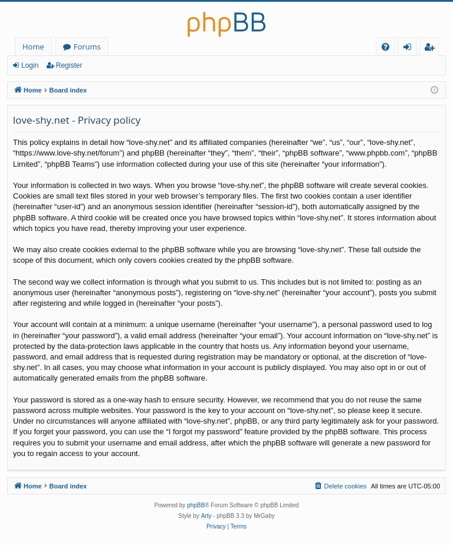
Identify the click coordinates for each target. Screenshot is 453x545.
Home (33, 46)
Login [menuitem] (409, 48)
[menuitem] (385, 47)
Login (29, 65)
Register (69, 65)
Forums (87, 46)
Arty (206, 516)
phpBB (196, 505)
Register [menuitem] (431, 48)
